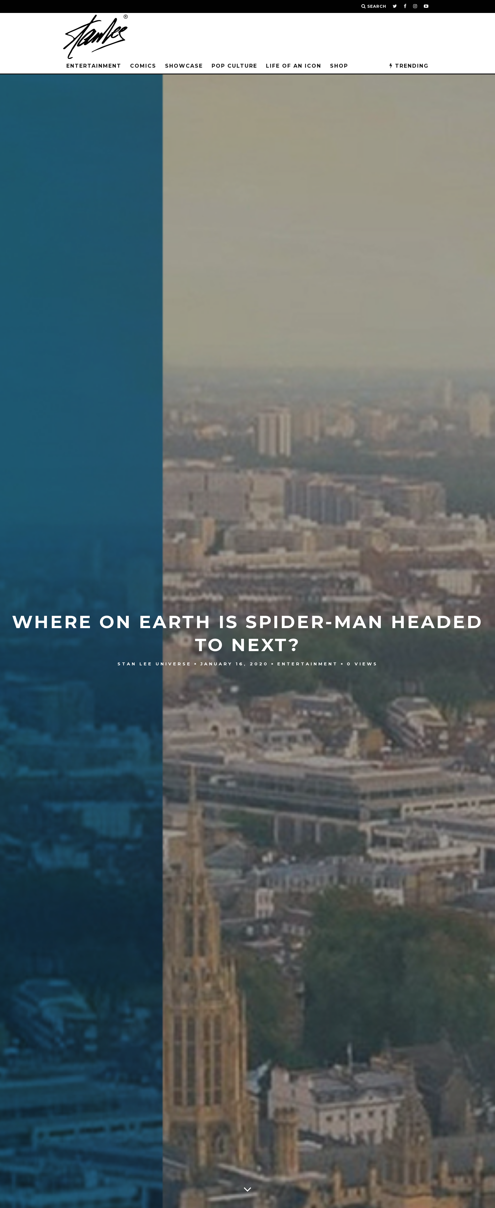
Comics (143, 66)
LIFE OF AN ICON (293, 66)
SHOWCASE (184, 66)
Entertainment (93, 66)
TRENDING (409, 66)
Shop (339, 66)
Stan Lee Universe (154, 663)
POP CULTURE (234, 66)
